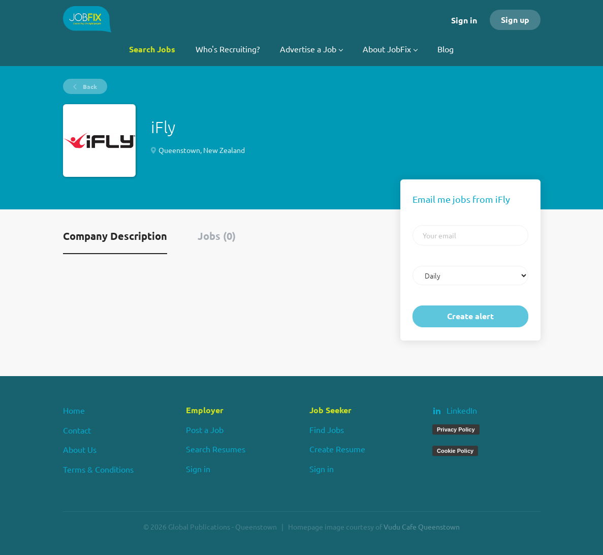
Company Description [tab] (115, 235)
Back (89, 86)
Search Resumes (215, 449)
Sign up (515, 19)
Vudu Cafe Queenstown (422, 526)
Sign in (464, 20)
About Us (80, 449)
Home (74, 410)
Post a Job (205, 429)
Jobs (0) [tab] (217, 235)
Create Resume (337, 449)
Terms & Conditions (98, 469)
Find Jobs (326, 429)
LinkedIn (462, 410)
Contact (77, 430)
